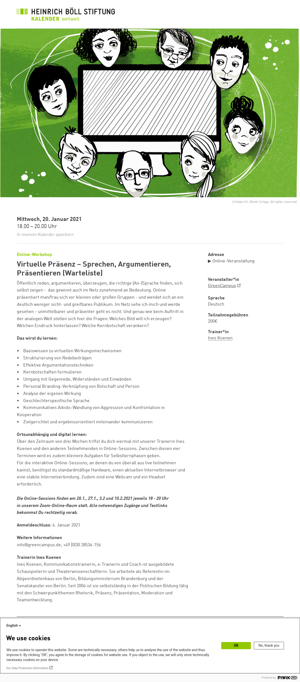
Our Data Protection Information (27, 668)
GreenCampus (222, 286)
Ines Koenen (220, 338)
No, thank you (269, 645)
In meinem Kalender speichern (45, 235)
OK (236, 645)
